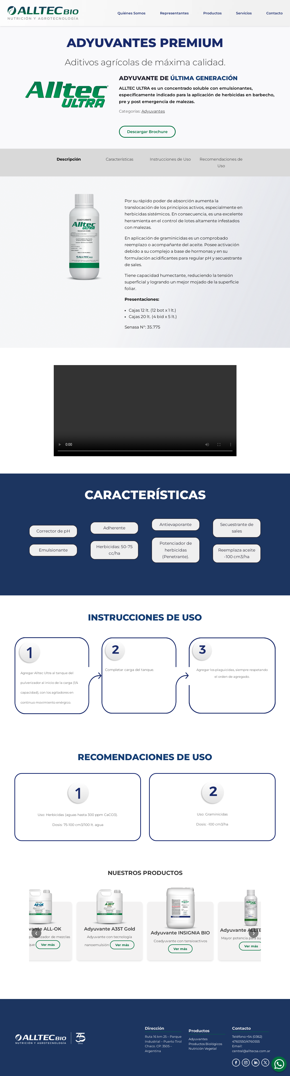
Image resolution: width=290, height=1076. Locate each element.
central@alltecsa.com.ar (251, 1051)
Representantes (174, 13)
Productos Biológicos (205, 1044)
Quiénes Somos (131, 13)
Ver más (83, 945)
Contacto (274, 13)
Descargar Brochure (147, 131)
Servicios (244, 13)
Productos (212, 13)
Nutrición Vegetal (203, 1048)
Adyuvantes (198, 1039)
